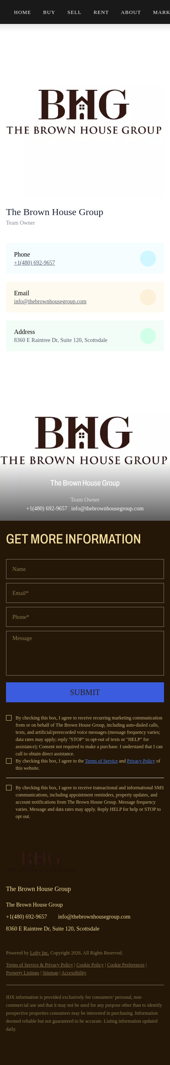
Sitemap (50, 973)
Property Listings (22, 973)
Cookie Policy (90, 965)
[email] (85, 593)
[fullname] (85, 569)
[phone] (85, 617)
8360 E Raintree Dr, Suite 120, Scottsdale (61, 340)
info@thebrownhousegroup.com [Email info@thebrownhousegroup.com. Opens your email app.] (94, 917)
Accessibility (73, 973)
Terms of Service (101, 761)
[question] (85, 653)
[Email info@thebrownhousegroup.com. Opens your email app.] (50, 301)
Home (22, 12)
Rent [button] (101, 12)
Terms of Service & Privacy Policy (39, 965)
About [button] (131, 12)
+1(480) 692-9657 (46, 509)
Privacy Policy (141, 761)
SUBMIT (85, 692)
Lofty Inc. (39, 953)
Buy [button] (49, 12)
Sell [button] (74, 12)
